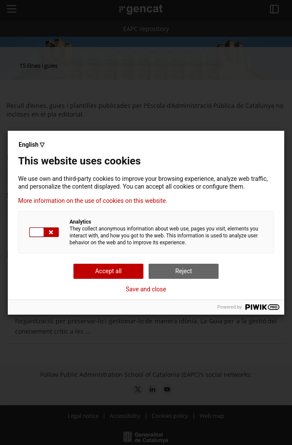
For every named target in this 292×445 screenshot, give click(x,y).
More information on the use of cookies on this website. (93, 200)
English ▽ (31, 144)
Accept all (108, 271)
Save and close (146, 289)
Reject (183, 271)
